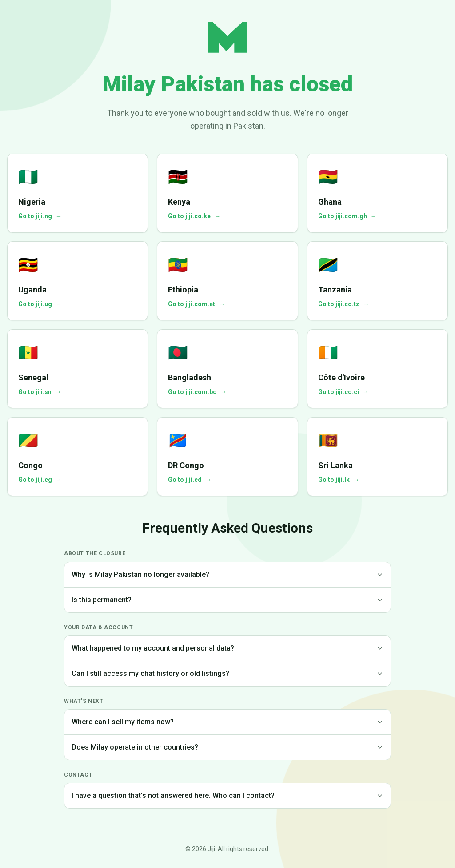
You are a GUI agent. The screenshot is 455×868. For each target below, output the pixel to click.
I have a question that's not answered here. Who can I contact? (227, 795)
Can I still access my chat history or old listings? (227, 673)
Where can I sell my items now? (227, 722)
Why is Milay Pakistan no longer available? (227, 574)
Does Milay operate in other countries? (227, 747)
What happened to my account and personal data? (227, 648)
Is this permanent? (227, 600)
